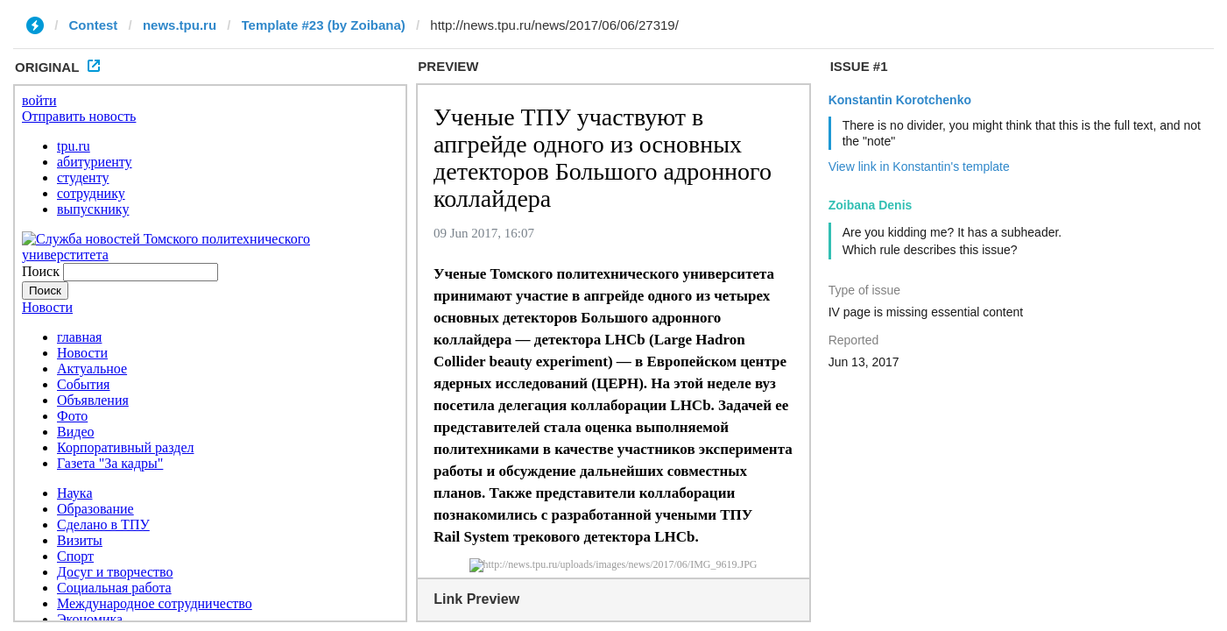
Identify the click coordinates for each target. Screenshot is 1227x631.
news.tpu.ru (179, 25)
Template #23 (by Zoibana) (323, 25)
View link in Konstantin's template (919, 167)
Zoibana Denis (871, 205)
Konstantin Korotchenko (900, 100)
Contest (93, 25)
